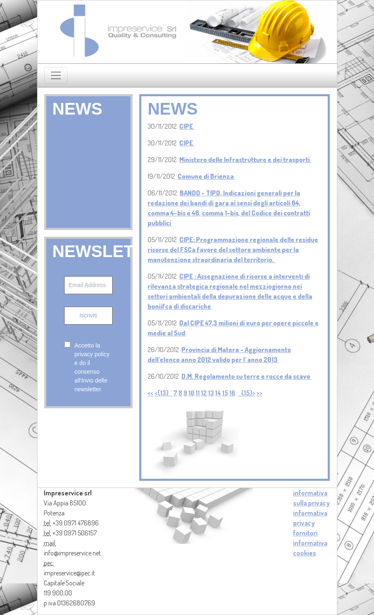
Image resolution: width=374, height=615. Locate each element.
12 (204, 393)
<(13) (163, 393)
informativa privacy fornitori (310, 523)
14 (218, 393)
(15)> (246, 393)
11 (198, 393)
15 (225, 393)
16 (232, 393)
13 (211, 393)
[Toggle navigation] (56, 75)
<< (150, 393)
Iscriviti (88, 315)
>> (259, 393)
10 (191, 393)
